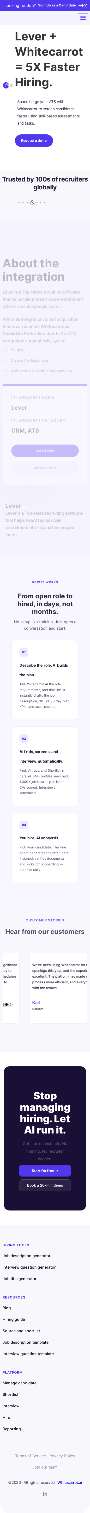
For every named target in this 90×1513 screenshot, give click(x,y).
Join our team (45, 1467)
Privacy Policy (62, 1455)
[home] (20, 18)
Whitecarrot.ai (69, 1482)
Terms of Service (30, 1455)
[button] (83, 18)
